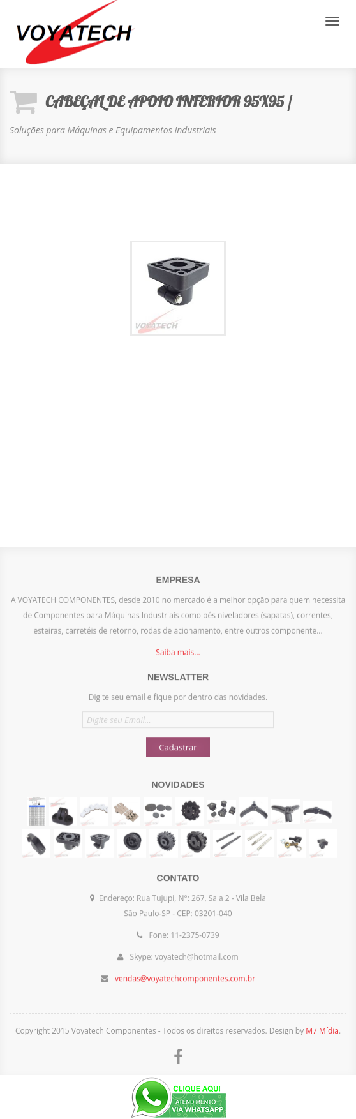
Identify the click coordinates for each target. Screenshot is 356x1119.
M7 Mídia (322, 1030)
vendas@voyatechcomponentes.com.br (185, 972)
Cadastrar (178, 740)
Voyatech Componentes (73, 34)
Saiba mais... (178, 658)
